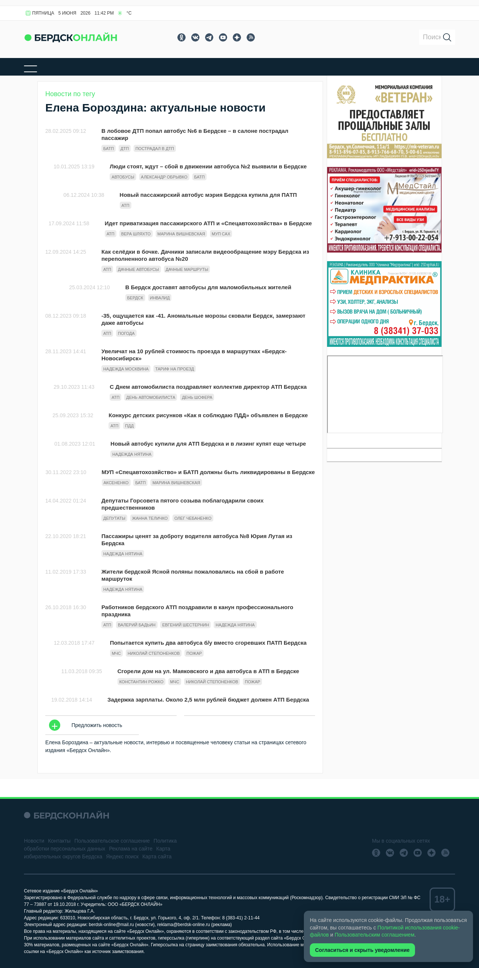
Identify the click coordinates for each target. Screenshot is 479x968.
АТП (125, 205)
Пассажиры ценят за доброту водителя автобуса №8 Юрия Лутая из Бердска (196, 539)
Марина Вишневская (181, 234)
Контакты (59, 841)
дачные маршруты (187, 269)
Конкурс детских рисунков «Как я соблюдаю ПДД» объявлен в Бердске (208, 415)
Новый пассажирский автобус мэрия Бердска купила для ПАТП (208, 195)
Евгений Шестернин (185, 625)
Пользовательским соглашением (374, 935)
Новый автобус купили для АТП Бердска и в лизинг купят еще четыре (208, 443)
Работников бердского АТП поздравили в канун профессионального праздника (197, 610)
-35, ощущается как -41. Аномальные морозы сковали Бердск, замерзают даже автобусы (203, 319)
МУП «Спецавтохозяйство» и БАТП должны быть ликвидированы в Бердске (208, 472)
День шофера (197, 397)
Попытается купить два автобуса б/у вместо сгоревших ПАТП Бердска (208, 642)
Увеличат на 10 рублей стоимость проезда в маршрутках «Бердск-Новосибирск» (194, 354)
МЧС (116, 653)
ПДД (129, 426)
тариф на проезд (174, 369)
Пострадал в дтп (154, 148)
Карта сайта (156, 856)
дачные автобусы (138, 269)
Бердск (135, 298)
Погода (126, 333)
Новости (34, 841)
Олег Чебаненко (192, 518)
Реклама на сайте (130, 849)
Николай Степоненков (154, 653)
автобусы (123, 177)
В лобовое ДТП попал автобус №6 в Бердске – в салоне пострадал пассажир (195, 134)
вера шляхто (136, 234)
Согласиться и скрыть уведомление (362, 950)
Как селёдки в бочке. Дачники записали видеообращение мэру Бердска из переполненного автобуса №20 (205, 255)
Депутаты (114, 518)
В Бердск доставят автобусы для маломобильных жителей (208, 287)
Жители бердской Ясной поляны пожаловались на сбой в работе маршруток (192, 575)
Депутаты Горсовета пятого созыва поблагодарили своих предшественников (182, 504)
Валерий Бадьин (137, 625)
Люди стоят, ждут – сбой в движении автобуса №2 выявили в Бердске (208, 166)
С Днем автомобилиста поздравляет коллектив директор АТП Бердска (208, 387)
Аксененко (116, 482)
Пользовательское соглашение (112, 841)
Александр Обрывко (164, 177)
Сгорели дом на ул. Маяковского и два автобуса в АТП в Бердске (208, 671)
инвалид (160, 298)
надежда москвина (126, 369)
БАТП (108, 148)
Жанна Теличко (150, 518)
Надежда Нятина (131, 454)
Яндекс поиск (122, 856)
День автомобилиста (150, 397)
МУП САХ (221, 234)
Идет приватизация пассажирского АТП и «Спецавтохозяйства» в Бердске (208, 223)
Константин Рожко (141, 682)
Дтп (124, 148)
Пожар (194, 653)
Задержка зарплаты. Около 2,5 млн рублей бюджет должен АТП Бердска (208, 699)
